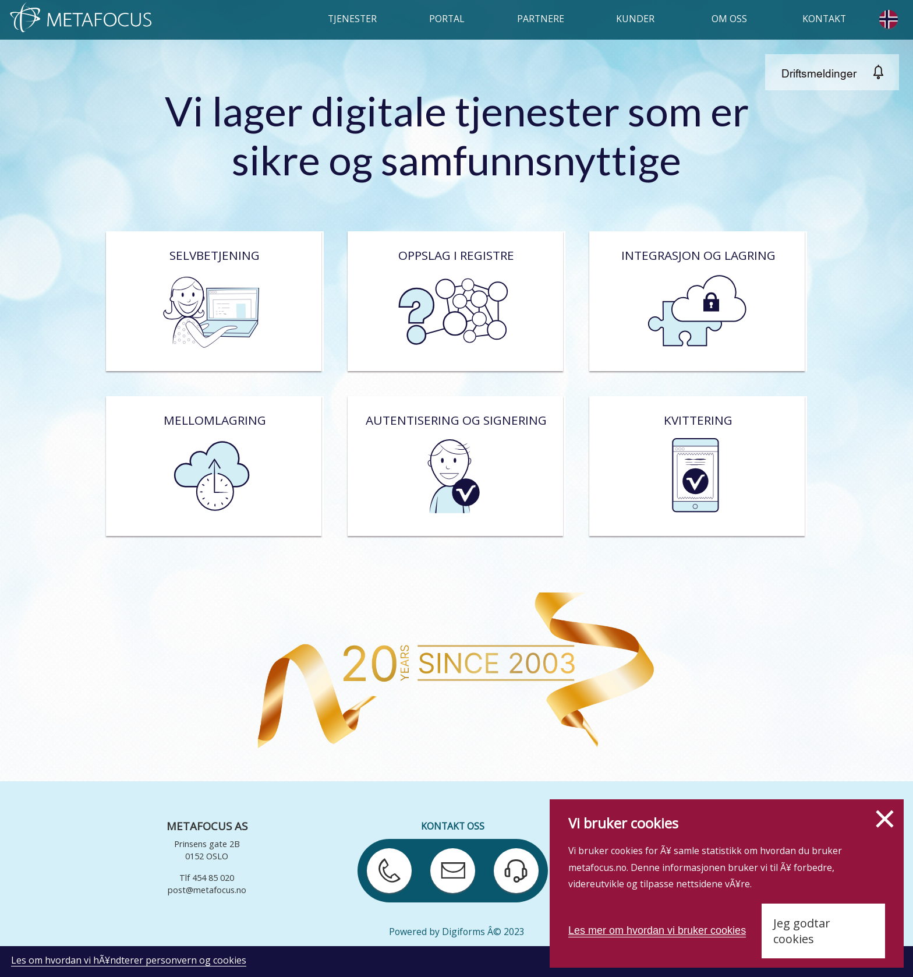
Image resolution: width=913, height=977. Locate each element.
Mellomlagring (214, 466)
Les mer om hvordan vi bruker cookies (657, 930)
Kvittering (697, 466)
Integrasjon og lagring (697, 301)
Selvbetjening (213, 301)
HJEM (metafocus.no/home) (83, 18)
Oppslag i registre (455, 301)
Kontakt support (511, 860)
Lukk (884, 818)
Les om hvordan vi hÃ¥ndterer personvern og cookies (128, 960)
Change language (890, 19)
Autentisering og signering (455, 466)
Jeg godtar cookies (801, 931)
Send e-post (446, 860)
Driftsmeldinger (819, 73)
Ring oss (385, 854)
